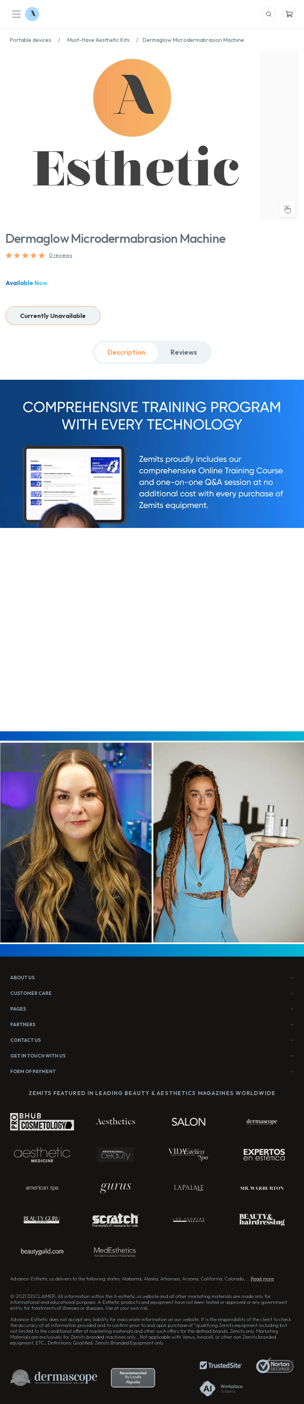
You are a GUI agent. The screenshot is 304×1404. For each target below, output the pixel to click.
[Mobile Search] (269, 14)
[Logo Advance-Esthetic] (32, 14)
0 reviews (60, 255)
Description (126, 352)
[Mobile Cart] (289, 14)
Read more (262, 1279)
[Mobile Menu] (16, 14)
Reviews (183, 352)
